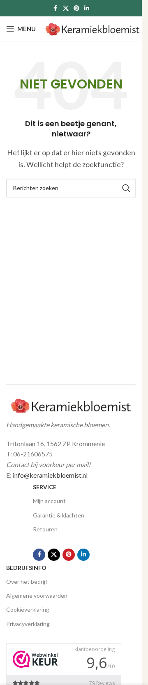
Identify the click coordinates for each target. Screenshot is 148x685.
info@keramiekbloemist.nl (50, 475)
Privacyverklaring (28, 623)
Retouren (45, 529)
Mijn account (49, 500)
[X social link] (65, 8)
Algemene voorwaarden (36, 595)
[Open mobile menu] (21, 28)
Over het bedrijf (26, 581)
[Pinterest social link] (76, 8)
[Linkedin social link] (87, 8)
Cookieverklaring (27, 609)
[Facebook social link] (55, 8)
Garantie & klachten (58, 515)
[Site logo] (92, 28)
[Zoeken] (71, 188)
